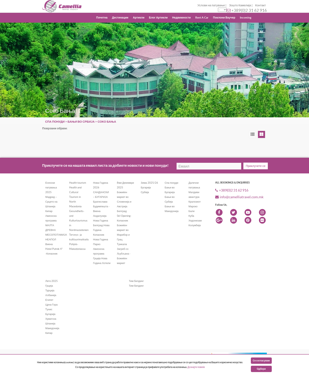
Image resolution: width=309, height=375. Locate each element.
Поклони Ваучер (224, 17)
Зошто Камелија (240, 5)
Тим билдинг (136, 281)
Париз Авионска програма (98, 249)
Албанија (50, 295)
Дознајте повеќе (196, 367)
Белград (122, 211)
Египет (49, 299)
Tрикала (122, 244)
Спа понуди (55, 121)
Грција (49, 285)
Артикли (138, 17)
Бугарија (146, 187)
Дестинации (120, 17)
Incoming (245, 17)
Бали (191, 211)
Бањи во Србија (81, 121)
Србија (145, 192)
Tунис (48, 309)
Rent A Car (201, 17)
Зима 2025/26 (149, 182)
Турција (49, 290)
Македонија (52, 328)
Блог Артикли (158, 17)
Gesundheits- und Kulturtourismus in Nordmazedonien (78, 220)
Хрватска (50, 318)
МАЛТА (49, 225)
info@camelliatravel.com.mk (239, 197)
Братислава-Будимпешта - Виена (101, 206)
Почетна (101, 17)
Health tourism (77, 182)
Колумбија (194, 225)
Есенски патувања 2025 (51, 187)
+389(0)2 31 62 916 (249, 10)
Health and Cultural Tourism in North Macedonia (75, 197)
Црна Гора (51, 304)
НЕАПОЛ (50, 239)
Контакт (260, 5)
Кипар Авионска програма (51, 216)
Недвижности (181, 17)
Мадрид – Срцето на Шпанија (51, 201)
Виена (49, 244)
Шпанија (50, 323)
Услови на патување (211, 5)
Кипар (48, 332)
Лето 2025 (51, 281)
